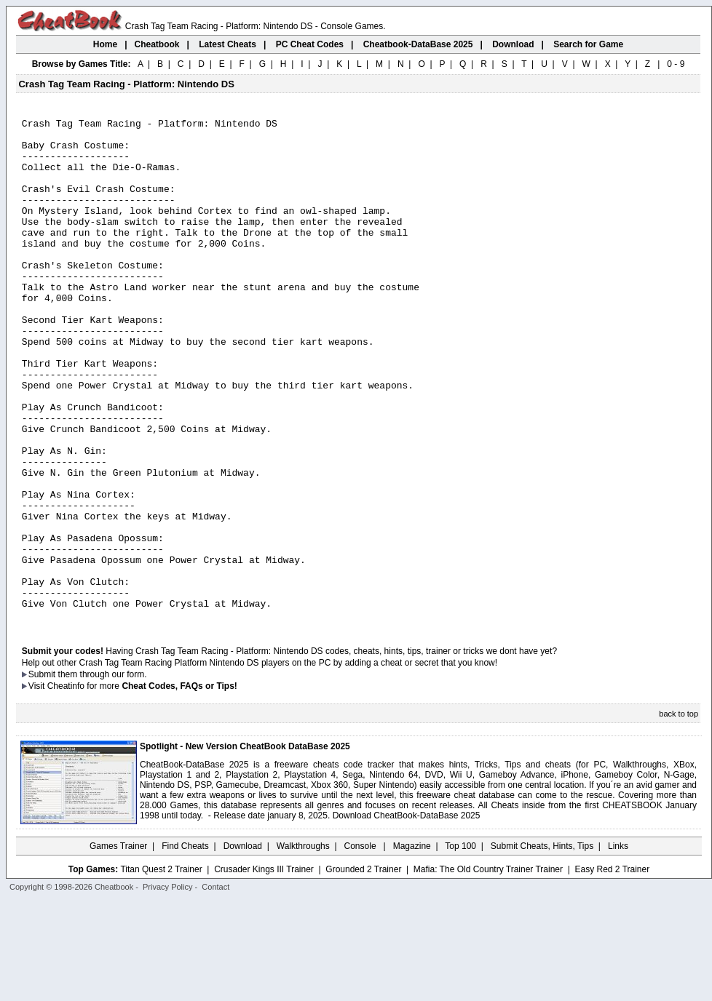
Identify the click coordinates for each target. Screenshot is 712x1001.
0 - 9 (675, 64)
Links (618, 946)
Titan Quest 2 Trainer (161, 970)
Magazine (412, 946)
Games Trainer (118, 946)
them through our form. (102, 775)
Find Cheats (185, 946)
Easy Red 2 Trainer (611, 970)
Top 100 (460, 946)
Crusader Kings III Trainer (264, 970)
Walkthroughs (303, 946)
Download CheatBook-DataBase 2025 (406, 916)
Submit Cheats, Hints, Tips (542, 946)
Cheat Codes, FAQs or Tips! (179, 786)
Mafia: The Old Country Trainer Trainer (488, 970)
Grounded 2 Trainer (363, 970)
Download (243, 946)
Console (361, 946)
